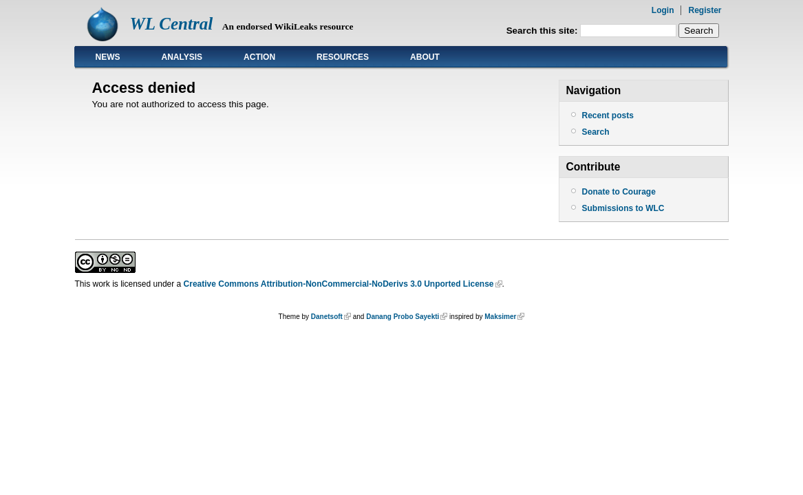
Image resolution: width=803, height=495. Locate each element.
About (425, 57)
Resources (343, 57)
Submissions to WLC (623, 208)
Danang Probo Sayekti (402, 316)
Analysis (182, 57)
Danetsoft (327, 316)
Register (704, 10)
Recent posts (608, 115)
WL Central (171, 23)
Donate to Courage (619, 192)
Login (663, 10)
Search (596, 132)
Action (259, 57)
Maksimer (500, 316)
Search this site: (543, 30)
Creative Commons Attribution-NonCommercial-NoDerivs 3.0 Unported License (339, 284)
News (108, 57)
